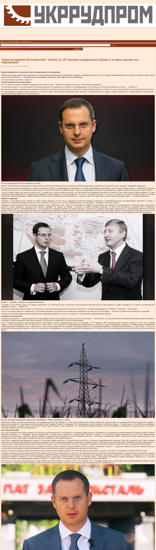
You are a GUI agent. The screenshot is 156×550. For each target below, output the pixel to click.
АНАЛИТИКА (10, 41)
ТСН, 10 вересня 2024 (22, 66)
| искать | (113, 45)
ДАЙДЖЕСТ (17, 41)
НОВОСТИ (3, 41)
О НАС (31, 41)
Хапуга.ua (28, 80)
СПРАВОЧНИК (25, 41)
